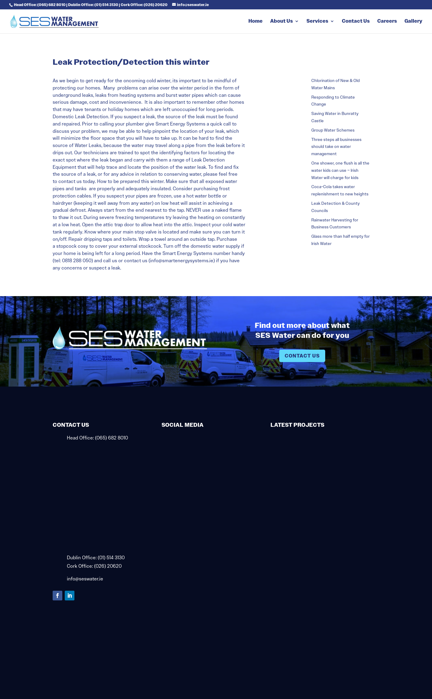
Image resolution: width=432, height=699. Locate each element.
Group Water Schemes (333, 130)
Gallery (413, 21)
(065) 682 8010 (111, 438)
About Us (281, 21)
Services (317, 21)
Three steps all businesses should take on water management (336, 147)
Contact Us (356, 21)
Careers (387, 21)
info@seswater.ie (85, 579)
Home (255, 21)
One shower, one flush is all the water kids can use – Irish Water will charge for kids (340, 170)
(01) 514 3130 (111, 557)
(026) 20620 (108, 566)
